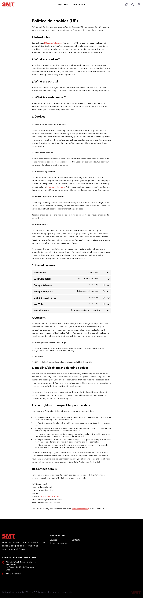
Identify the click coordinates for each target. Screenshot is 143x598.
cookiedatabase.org (80, 508)
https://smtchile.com (53, 43)
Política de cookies (58, 543)
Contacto (79, 4)
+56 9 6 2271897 (13, 574)
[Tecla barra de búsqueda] (132, 4)
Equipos (63, 4)
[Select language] (126, 4)
